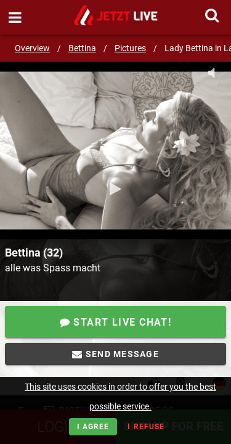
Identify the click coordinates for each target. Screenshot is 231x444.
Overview (32, 48)
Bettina (82, 48)
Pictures (130, 48)
